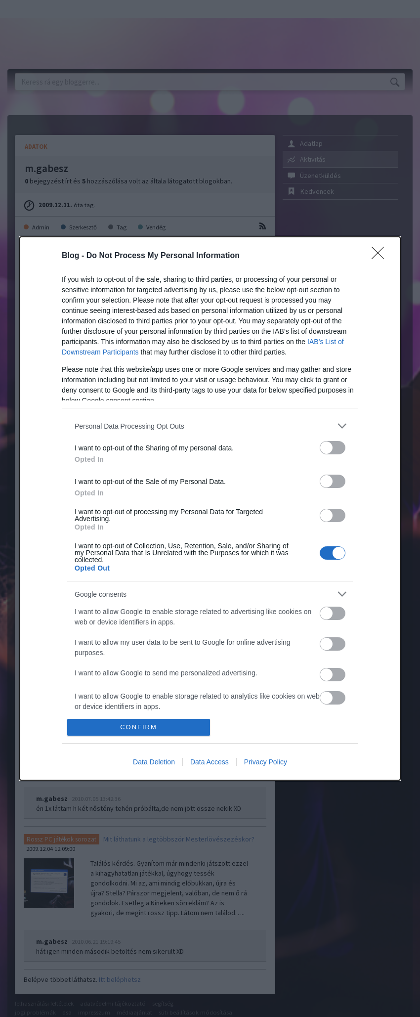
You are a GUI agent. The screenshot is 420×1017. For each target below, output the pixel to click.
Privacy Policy (265, 762)
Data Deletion (154, 762)
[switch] (332, 447)
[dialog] (210, 508)
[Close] (381, 256)
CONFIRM (138, 727)
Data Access (209, 762)
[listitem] (210, 426)
